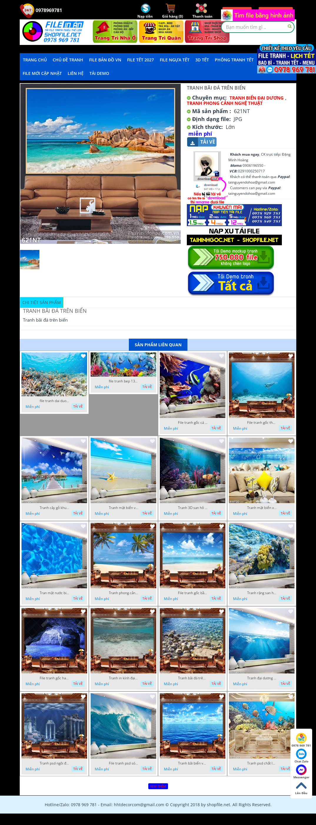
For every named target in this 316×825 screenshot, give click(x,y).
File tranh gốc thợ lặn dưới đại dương (262, 423)
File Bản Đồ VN (105, 60)
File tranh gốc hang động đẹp (54, 678)
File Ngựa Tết (174, 60)
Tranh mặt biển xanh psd (262, 508)
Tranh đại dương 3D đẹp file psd (262, 678)
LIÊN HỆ (76, 73)
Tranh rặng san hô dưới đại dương (262, 593)
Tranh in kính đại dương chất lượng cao (123, 678)
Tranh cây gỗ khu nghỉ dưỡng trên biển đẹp (54, 508)
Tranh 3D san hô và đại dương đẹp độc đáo (192, 508)
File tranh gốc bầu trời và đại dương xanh (192, 593)
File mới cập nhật (42, 73)
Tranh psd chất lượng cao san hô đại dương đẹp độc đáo (262, 763)
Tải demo (99, 73)
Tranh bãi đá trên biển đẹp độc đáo (192, 678)
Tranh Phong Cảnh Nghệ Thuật (225, 103)
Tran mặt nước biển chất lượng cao (54, 593)
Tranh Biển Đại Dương (256, 98)
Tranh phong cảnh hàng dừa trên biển (123, 593)
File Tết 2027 (140, 60)
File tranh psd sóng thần (123, 763)
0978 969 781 (301, 740)
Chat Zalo (301, 756)
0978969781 (41, 10)
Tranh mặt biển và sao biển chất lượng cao (123, 508)
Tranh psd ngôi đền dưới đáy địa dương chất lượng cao (54, 763)
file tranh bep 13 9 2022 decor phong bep (123, 381)
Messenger (301, 771)
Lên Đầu (301, 787)
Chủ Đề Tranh (68, 60)
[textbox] (258, 27)
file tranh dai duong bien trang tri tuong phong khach (54, 401)
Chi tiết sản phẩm (41, 302)
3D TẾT (202, 60)
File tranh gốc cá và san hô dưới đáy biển (192, 423)
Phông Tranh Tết (234, 60)
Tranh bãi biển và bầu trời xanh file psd (192, 763)
